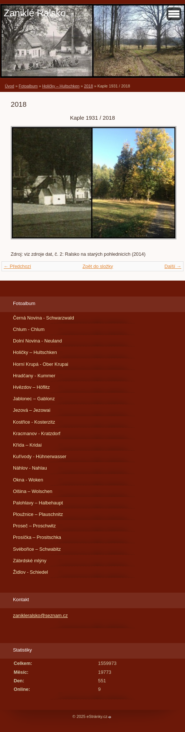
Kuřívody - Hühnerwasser (39, 456)
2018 (88, 86)
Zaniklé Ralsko (35, 13)
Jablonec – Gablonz (34, 398)
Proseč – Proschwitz (34, 526)
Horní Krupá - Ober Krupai (40, 364)
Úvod (9, 86)
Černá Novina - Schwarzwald (43, 318)
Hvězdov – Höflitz (31, 387)
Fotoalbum (27, 86)
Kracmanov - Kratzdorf (36, 433)
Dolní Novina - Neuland (37, 341)
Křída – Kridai (27, 445)
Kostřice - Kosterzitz (34, 422)
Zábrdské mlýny (29, 560)
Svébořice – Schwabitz (37, 549)
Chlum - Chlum (28, 329)
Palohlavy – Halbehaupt (38, 503)
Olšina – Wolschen (32, 491)
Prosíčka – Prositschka (37, 537)
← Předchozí (17, 266)
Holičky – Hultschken (61, 86)
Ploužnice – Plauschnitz (38, 514)
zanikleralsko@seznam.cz (40, 615)
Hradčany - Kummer (34, 375)
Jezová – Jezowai (31, 410)
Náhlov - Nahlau (30, 468)
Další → (172, 266)
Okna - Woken (28, 480)
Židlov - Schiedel (30, 572)
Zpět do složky (98, 266)
